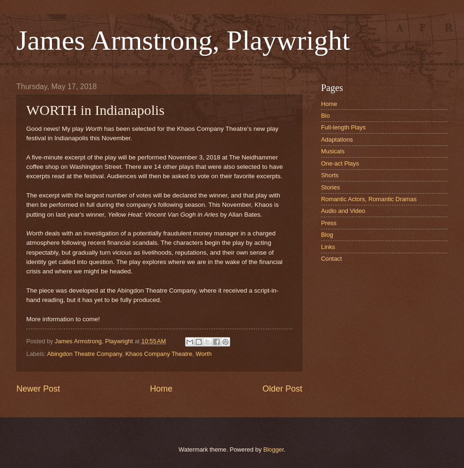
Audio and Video (343, 210)
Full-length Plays (343, 127)
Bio (325, 115)
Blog (327, 234)
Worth (203, 353)
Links (328, 246)
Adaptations (337, 139)
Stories (330, 187)
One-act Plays (340, 163)
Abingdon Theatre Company (84, 353)
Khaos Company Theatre (158, 353)
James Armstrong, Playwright (183, 40)
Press (329, 222)
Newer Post (38, 388)
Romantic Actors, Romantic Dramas (369, 199)
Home (161, 388)
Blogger (273, 449)
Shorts (329, 175)
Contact (331, 258)
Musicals (332, 151)
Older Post (282, 388)
